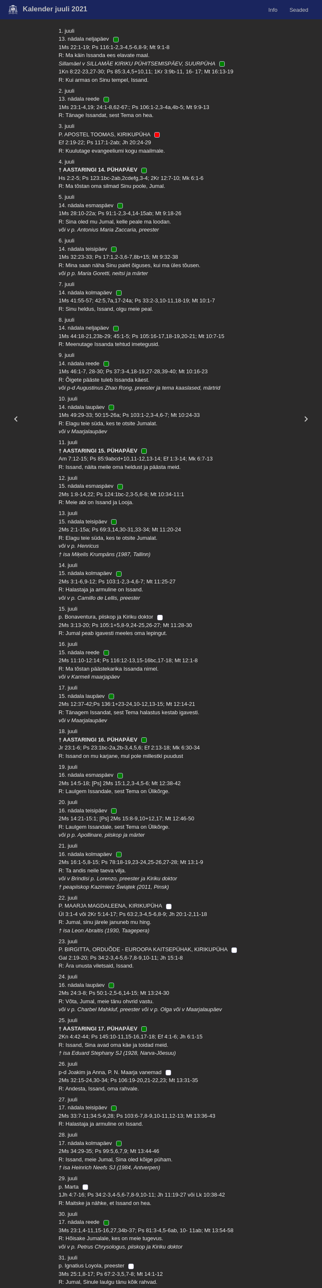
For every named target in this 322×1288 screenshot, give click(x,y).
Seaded (298, 9)
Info (273, 9)
